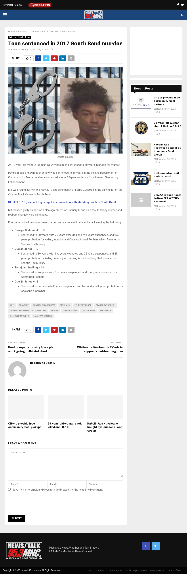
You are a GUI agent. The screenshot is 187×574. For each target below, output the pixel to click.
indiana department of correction (28, 311)
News (27, 37)
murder (54, 311)
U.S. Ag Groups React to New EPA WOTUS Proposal (168, 198)
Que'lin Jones (88, 311)
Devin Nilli (65, 305)
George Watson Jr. (105, 305)
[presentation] (36, 504)
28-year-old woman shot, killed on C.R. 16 (65, 425)
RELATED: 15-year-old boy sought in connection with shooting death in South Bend (62, 202)
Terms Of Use (174, 570)
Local (20, 37)
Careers (100, 570)
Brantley (23, 305)
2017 (12, 305)
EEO (90, 570)
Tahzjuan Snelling (42, 316)
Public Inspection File (136, 570)
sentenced (105, 311)
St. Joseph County (19, 316)
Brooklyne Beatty (19, 49)
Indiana (12, 37)
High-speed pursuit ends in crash (166, 175)
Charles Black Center (44, 305)
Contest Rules (115, 570)
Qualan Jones (70, 311)
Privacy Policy (157, 570)
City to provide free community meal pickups (24, 425)
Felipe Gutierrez (83, 305)
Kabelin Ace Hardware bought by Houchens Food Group (104, 427)
